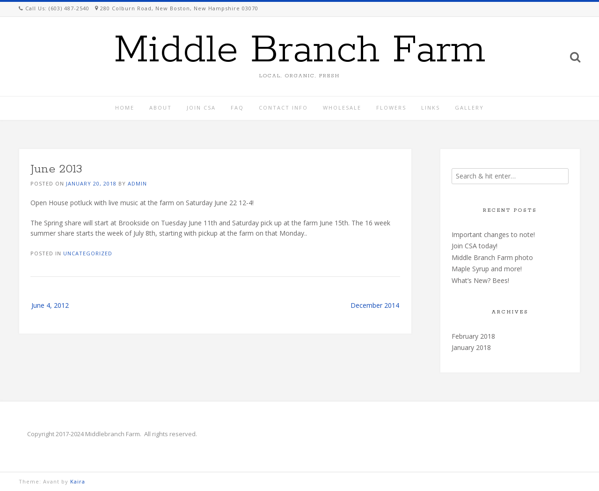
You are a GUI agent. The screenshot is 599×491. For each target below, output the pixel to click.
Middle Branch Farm (300, 51)
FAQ (237, 107)
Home (124, 107)
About (160, 107)
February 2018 (473, 336)
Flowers (391, 107)
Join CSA (201, 107)
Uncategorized (87, 253)
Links (430, 107)
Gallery (469, 107)
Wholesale (342, 107)
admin (137, 183)
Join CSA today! (474, 245)
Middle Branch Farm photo (492, 257)
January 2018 (471, 347)
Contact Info (283, 107)
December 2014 (375, 305)
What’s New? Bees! (480, 280)
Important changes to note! (493, 234)
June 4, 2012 (50, 305)
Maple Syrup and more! (487, 268)
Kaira (77, 481)
